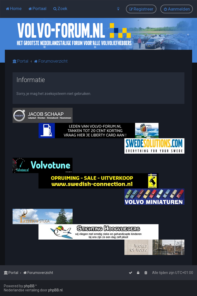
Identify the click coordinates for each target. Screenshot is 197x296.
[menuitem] (13, 8)
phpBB (29, 286)
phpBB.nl (55, 290)
